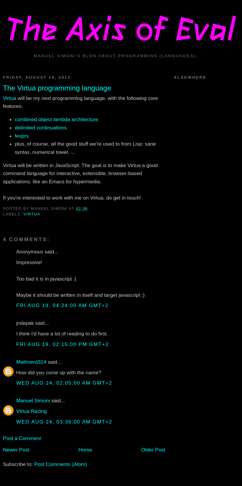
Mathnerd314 (31, 362)
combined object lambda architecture (56, 119)
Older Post (153, 450)
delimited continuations (41, 128)
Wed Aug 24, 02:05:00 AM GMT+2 (64, 383)
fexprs (22, 136)
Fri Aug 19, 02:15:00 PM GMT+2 (62, 344)
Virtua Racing (31, 411)
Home (85, 450)
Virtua (9, 98)
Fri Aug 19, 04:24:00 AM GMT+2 (62, 305)
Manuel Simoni (33, 400)
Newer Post (16, 450)
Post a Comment (22, 438)
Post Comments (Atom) (60, 464)
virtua (31, 214)
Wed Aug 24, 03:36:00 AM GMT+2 (64, 422)
